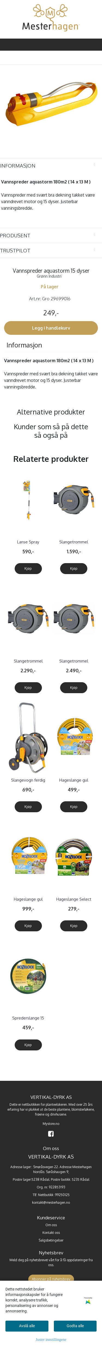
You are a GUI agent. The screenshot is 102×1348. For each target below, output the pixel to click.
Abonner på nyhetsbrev (51, 1279)
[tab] (51, 165)
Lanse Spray (28, 542)
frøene (39, 1114)
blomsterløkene (83, 1109)
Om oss (51, 1225)
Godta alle (75, 1326)
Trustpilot (15, 250)
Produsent (15, 235)
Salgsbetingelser (51, 1240)
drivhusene (58, 1114)
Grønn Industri (49, 276)
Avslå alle (27, 1326)
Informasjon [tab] (24, 345)
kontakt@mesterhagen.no (51, 1202)
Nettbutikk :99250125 (54, 1195)
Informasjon (17, 165)
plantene (63, 1109)
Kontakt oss (51, 1233)
